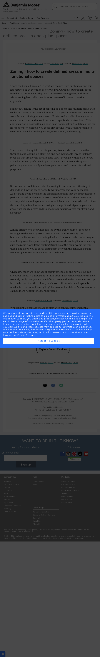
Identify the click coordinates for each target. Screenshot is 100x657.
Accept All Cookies (49, 341)
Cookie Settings (26, 335)
